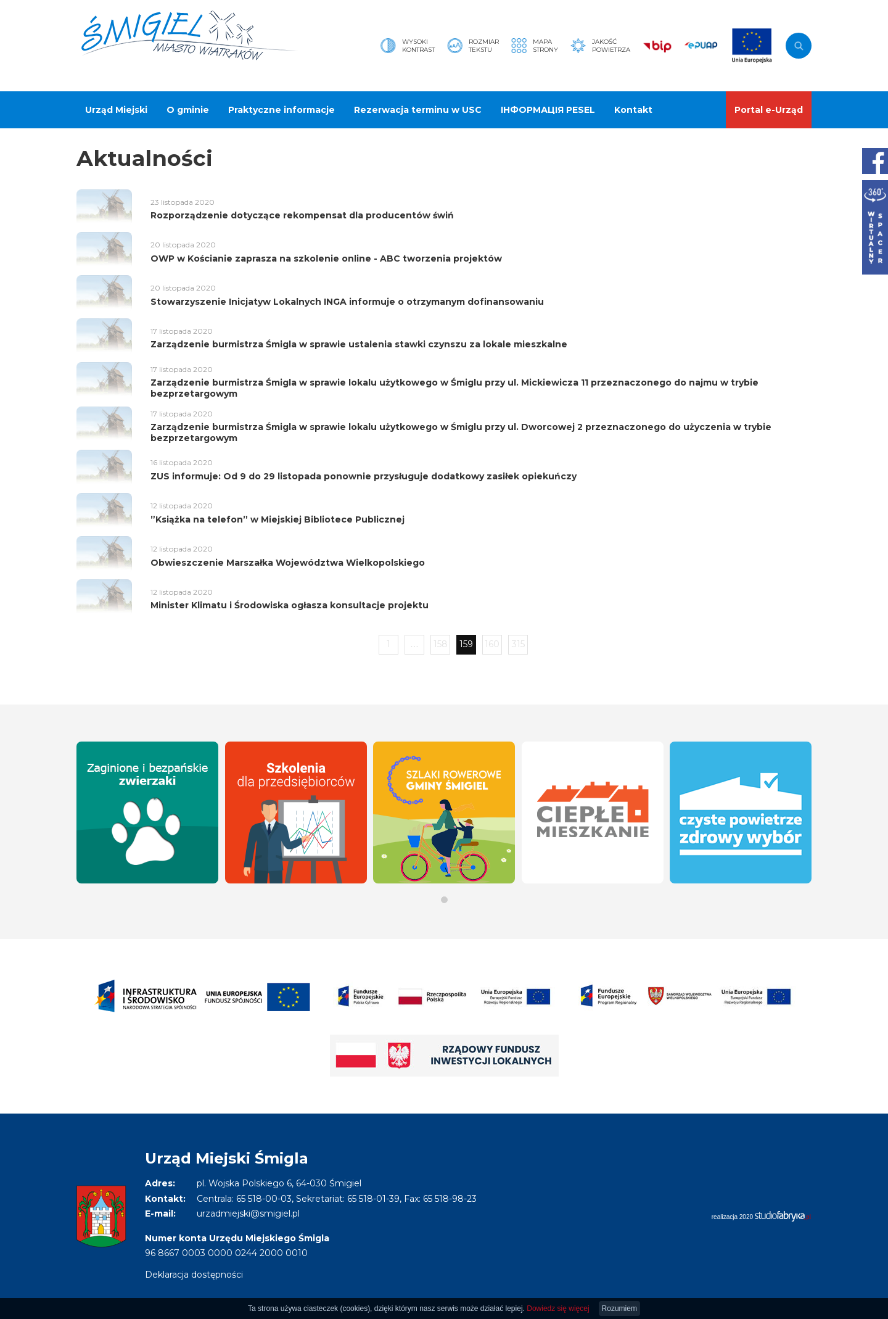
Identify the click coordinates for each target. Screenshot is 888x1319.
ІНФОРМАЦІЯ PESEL (548, 109)
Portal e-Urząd (768, 109)
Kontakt (633, 109)
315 (518, 644)
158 (441, 644)
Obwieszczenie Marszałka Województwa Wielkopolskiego (287, 562)
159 (466, 644)
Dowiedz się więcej (558, 1308)
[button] (444, 899)
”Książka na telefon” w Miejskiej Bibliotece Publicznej (277, 519)
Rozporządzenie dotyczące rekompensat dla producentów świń (302, 215)
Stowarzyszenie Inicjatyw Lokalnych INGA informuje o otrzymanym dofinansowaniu (347, 301)
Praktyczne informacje (281, 109)
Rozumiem (619, 1308)
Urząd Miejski (116, 109)
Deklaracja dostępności (194, 1274)
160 (492, 644)
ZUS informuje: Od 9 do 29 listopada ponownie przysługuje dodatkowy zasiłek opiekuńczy (363, 476)
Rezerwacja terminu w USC (418, 109)
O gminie (187, 109)
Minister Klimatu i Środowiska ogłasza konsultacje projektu (289, 605)
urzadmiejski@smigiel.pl (248, 1213)
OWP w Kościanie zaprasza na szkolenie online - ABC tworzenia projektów (326, 258)
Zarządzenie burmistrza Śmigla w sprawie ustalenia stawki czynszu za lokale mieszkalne (358, 344)
